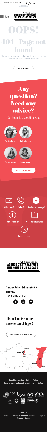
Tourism (23, 412)
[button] (29, 3)
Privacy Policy (32, 380)
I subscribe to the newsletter (21, 334)
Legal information (16, 380)
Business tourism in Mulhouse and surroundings (23, 415)
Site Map (39, 383)
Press (27, 418)
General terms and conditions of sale (19, 383)
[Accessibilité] (26, 3)
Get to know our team (23, 170)
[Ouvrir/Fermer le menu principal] (4, 16)
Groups (20, 418)
